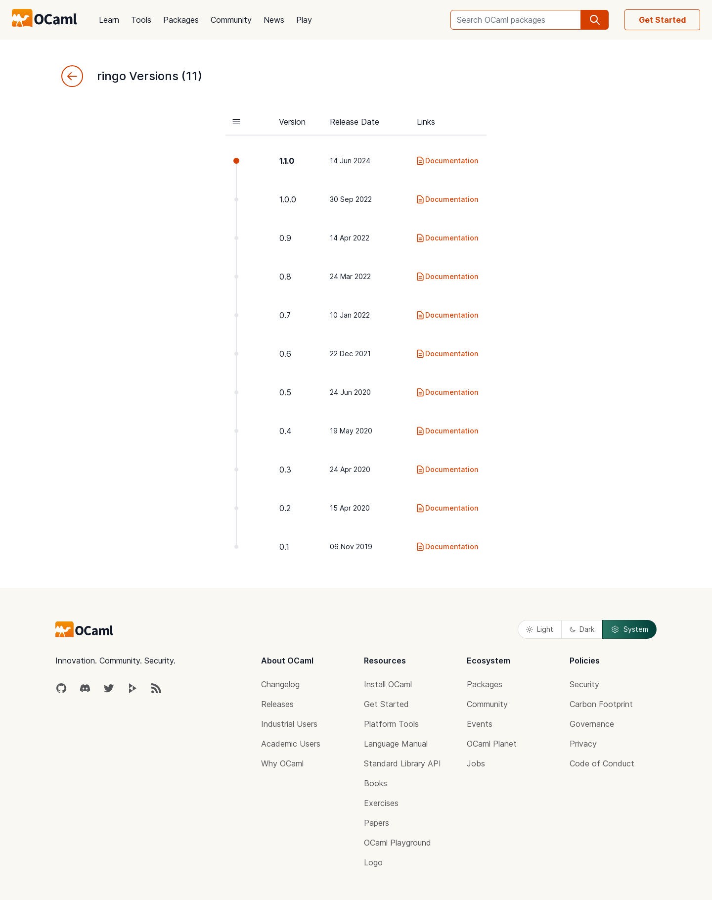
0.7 (285, 315)
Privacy (583, 744)
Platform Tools (391, 724)
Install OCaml (388, 684)
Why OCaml (282, 763)
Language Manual (396, 744)
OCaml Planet (492, 744)
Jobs (476, 763)
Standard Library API (402, 763)
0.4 (285, 431)
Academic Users (290, 744)
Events (479, 724)
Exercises (381, 803)
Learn (109, 20)
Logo (373, 862)
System (629, 629)
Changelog (280, 684)
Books (375, 783)
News (274, 20)
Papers (376, 823)
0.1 (284, 547)
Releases (277, 704)
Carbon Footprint (601, 704)
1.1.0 (286, 161)
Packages (181, 20)
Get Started (662, 20)
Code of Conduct (602, 763)
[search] (595, 20)
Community (231, 20)
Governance (592, 724)
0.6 (285, 354)
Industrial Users (289, 724)
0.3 (285, 469)
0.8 (285, 277)
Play (304, 20)
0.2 (285, 508)
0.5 (285, 392)
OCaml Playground (397, 843)
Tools (141, 20)
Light (539, 629)
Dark (582, 629)
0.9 (285, 238)
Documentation (446, 161)
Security (584, 684)
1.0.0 (287, 199)
